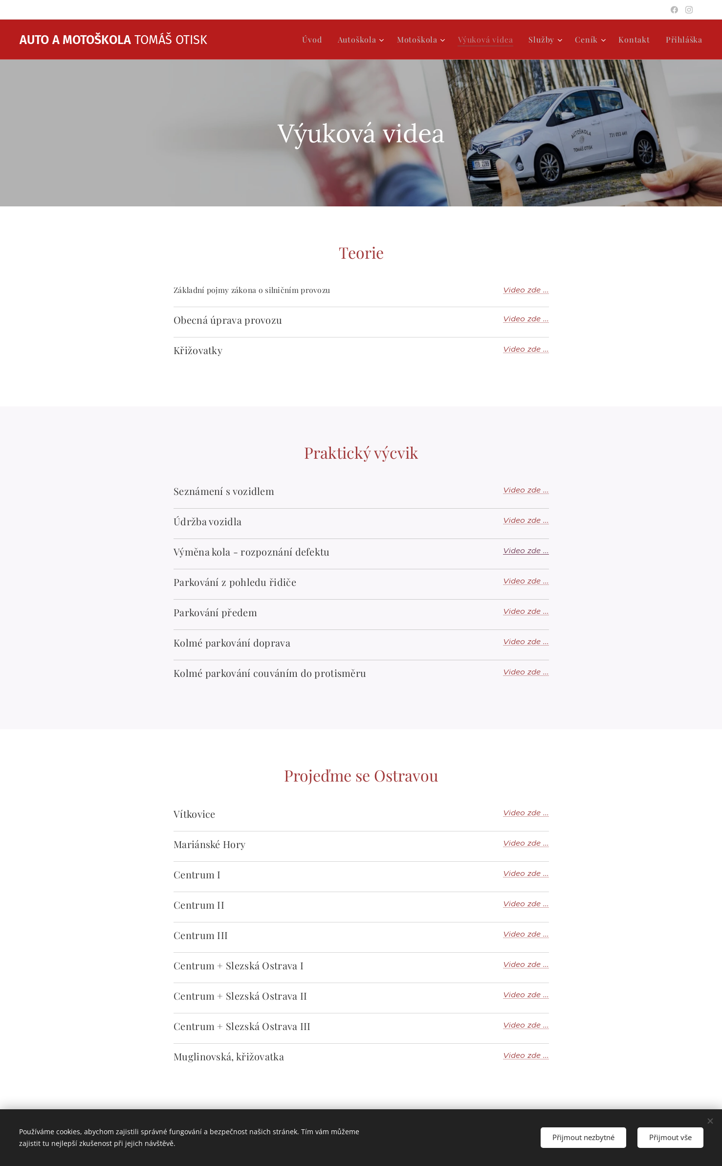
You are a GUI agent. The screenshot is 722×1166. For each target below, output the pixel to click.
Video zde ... (526, 289)
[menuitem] (314, 39)
